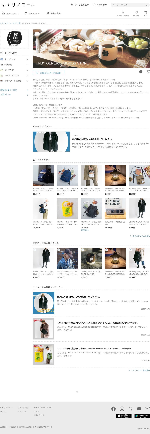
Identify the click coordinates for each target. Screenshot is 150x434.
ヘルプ (36, 411)
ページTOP (77, 392)
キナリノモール (5, 23)
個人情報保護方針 (25, 427)
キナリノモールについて (43, 408)
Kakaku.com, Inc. (144, 429)
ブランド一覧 (23, 408)
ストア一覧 (16, 23)
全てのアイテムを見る (141, 236)
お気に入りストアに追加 (50, 73)
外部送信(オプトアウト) (43, 427)
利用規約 (13, 427)
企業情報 (3, 427)
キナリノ (3, 411)
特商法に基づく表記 (8, 90)
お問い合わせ (5, 94)
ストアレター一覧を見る (140, 370)
